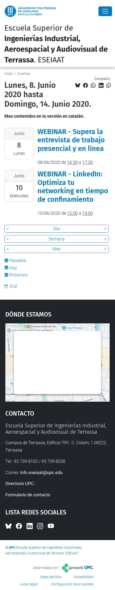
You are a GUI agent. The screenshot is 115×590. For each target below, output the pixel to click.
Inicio (8, 74)
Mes (56, 248)
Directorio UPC (19, 483)
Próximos (18, 274)
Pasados (17, 260)
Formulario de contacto (27, 494)
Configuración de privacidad (72, 584)
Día (56, 228)
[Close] (105, 11)
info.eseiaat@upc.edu (41, 472)
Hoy (13, 267)
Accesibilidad (84, 577)
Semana (56, 238)
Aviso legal (28, 584)
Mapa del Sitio (50, 577)
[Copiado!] (108, 85)
